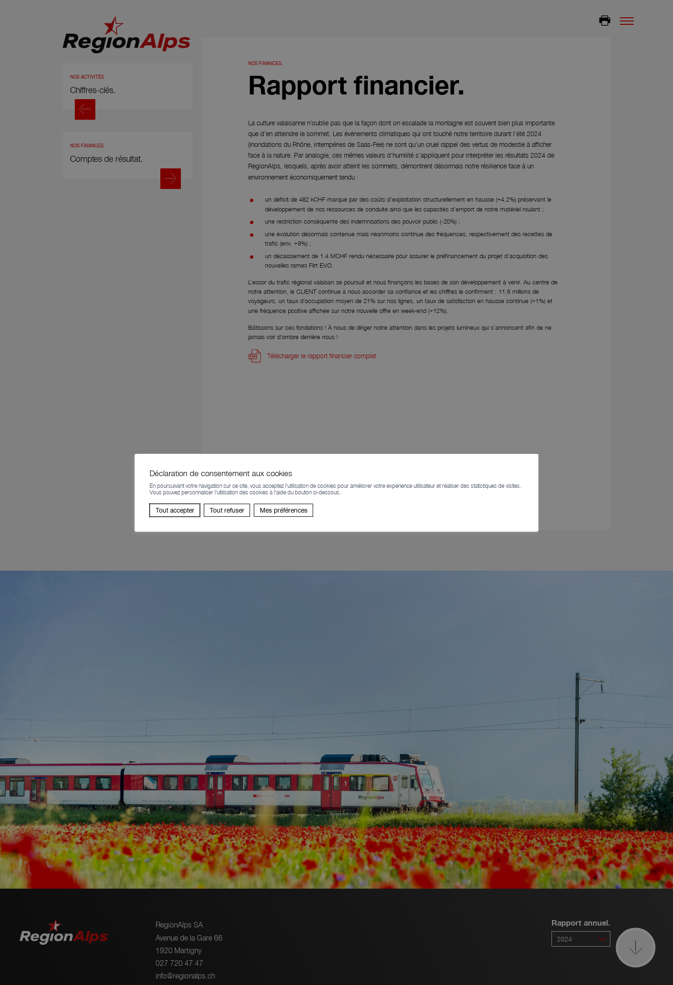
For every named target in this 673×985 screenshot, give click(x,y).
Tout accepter (175, 510)
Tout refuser (227, 510)
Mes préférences (284, 510)
